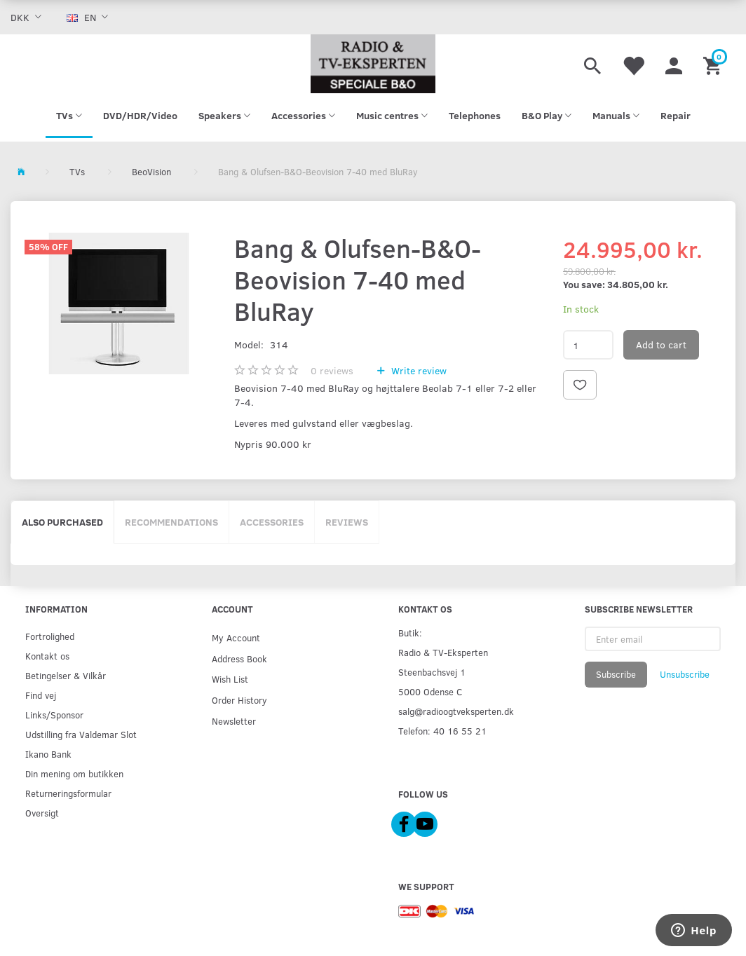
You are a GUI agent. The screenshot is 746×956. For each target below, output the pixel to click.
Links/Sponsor (54, 715)
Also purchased (62, 521)
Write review (417, 370)
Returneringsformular (68, 793)
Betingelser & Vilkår (65, 675)
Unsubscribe (685, 674)
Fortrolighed (49, 636)
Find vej (40, 695)
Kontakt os (47, 656)
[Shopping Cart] (714, 63)
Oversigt (42, 813)
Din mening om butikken (74, 773)
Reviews (346, 521)
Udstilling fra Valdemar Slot (81, 734)
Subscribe (616, 674)
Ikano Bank (48, 754)
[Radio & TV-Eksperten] (373, 63)
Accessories (272, 521)
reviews (332, 370)
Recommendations (171, 521)
